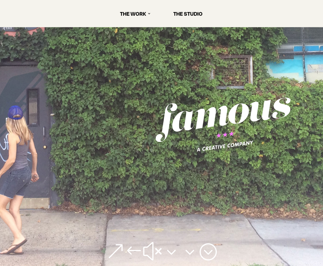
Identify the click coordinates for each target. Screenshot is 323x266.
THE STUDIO (188, 15)
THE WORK (133, 15)
